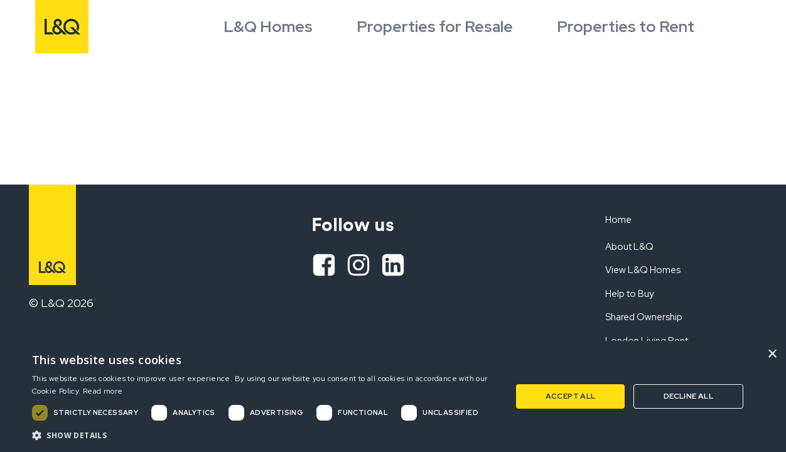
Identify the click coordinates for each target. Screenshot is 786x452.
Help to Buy (629, 294)
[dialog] (393, 396)
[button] (264, 435)
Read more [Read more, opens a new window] (103, 391)
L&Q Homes (268, 26)
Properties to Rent (625, 26)
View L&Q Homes (643, 270)
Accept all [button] (571, 396)
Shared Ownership (643, 317)
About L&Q (629, 246)
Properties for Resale (435, 26)
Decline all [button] (688, 396)
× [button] (772, 354)
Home (618, 219)
